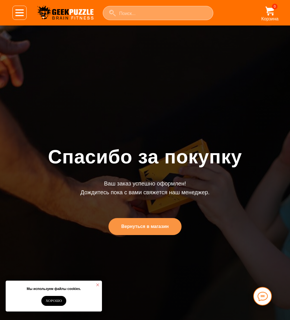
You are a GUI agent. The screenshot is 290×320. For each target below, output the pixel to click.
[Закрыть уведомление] (98, 285)
